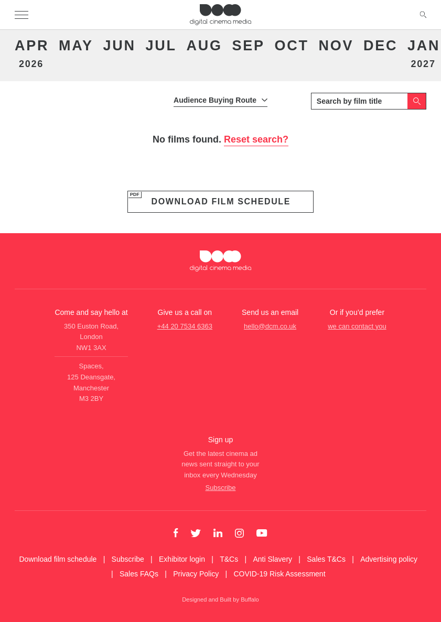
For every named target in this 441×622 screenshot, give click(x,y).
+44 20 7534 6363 (184, 326)
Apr (31, 53)
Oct (292, 45)
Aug (204, 45)
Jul (161, 45)
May (76, 45)
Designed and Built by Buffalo (220, 599)
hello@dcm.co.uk (270, 326)
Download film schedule (221, 201)
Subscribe (221, 488)
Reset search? (256, 139)
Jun (119, 45)
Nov (336, 45)
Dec (380, 45)
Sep (248, 45)
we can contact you (357, 326)
